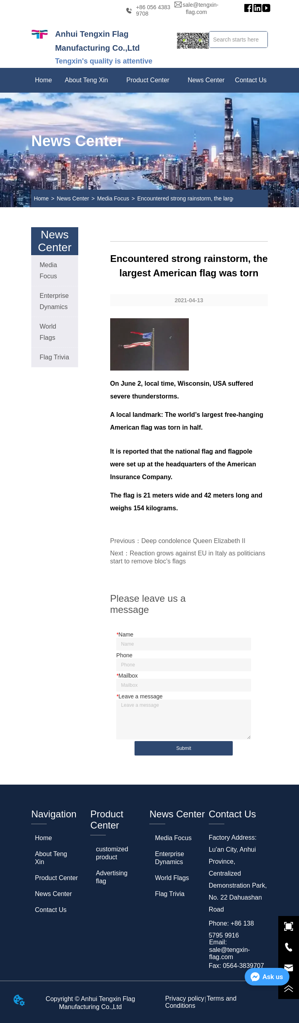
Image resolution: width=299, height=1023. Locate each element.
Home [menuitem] (43, 80)
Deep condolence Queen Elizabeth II (193, 540)
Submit (183, 748)
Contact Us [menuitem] (251, 80)
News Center (73, 198)
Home (41, 198)
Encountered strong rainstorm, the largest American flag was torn (217, 198)
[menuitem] (86, 80)
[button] (86, 80)
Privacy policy (184, 998)
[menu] (149, 80)
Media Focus (113, 198)
